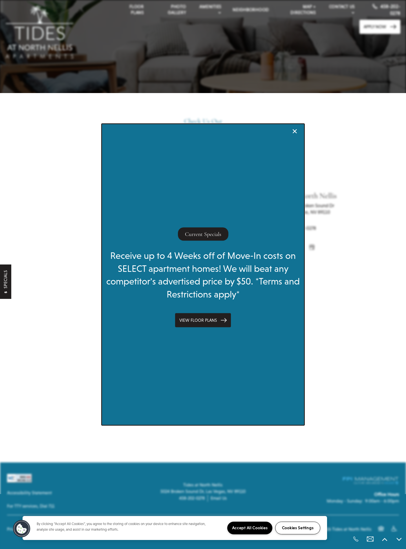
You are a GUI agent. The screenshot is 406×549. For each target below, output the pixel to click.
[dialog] (203, 274)
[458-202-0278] (356, 539)
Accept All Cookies (250, 528)
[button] (203, 320)
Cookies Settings (298, 528)
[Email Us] (370, 539)
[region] (175, 528)
